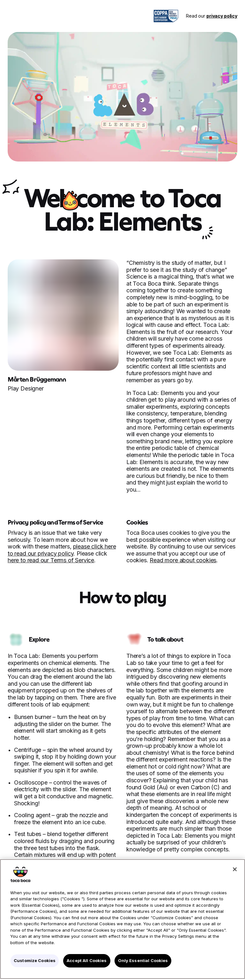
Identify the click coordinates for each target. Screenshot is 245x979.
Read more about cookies (183, 560)
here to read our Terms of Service (51, 560)
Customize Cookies (35, 960)
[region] (122, 919)
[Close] (235, 869)
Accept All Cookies (87, 960)
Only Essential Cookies (143, 960)
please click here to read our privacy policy (62, 550)
